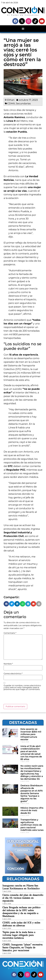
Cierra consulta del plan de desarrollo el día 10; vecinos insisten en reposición (22, 898)
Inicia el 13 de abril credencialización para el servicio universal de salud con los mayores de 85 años (31, 753)
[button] (23, 29)
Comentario (10, 633)
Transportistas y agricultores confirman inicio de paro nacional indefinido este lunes (31, 824)
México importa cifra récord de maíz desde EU (31, 810)
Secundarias (23, 103)
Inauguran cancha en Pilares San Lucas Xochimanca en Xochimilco (21, 887)
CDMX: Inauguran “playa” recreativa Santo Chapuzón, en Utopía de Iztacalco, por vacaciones (22, 947)
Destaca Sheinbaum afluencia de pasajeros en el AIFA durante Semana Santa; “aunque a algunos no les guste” (31, 793)
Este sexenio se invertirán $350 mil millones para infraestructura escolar (30, 734)
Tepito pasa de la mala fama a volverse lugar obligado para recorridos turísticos (18, 935)
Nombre (8, 664)
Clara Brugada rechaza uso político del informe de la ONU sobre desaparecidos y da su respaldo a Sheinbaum (21, 912)
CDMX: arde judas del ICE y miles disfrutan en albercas (21, 924)
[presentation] (22, 698)
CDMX (11, 103)
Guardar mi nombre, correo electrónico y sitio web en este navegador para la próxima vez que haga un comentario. (22, 687)
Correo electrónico (13, 674)
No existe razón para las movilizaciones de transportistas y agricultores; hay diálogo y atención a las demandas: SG (31, 772)
